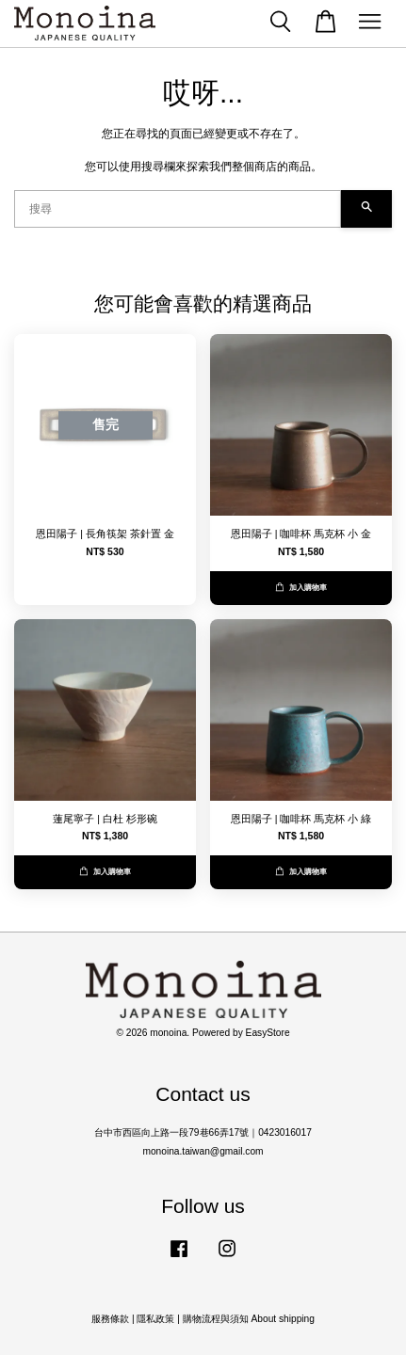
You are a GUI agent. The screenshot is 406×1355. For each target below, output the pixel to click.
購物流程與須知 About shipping (249, 1319)
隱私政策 (155, 1319)
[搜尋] (177, 209)
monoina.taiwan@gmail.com (202, 1151)
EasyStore (268, 1033)
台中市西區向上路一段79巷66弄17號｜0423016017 (203, 1132)
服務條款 (110, 1319)
